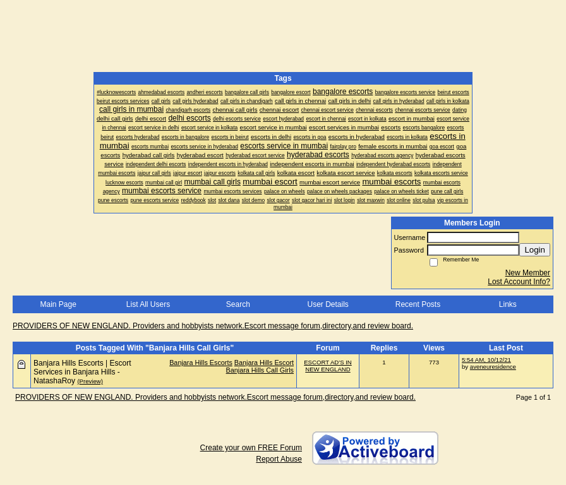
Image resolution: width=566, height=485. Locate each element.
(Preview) (90, 381)
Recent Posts (417, 304)
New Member (527, 272)
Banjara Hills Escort (264, 362)
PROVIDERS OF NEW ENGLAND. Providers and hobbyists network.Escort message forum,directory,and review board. (213, 325)
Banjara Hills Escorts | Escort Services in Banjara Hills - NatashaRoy (82, 372)
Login (534, 249)
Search (238, 304)
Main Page (58, 304)
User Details (327, 304)
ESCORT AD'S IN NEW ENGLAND (328, 366)
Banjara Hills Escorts (200, 362)
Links (508, 304)
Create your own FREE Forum (251, 447)
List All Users (148, 304)
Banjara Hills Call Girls (260, 370)
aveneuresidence (493, 366)
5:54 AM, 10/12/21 (486, 359)
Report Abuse (279, 459)
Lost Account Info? (519, 281)
